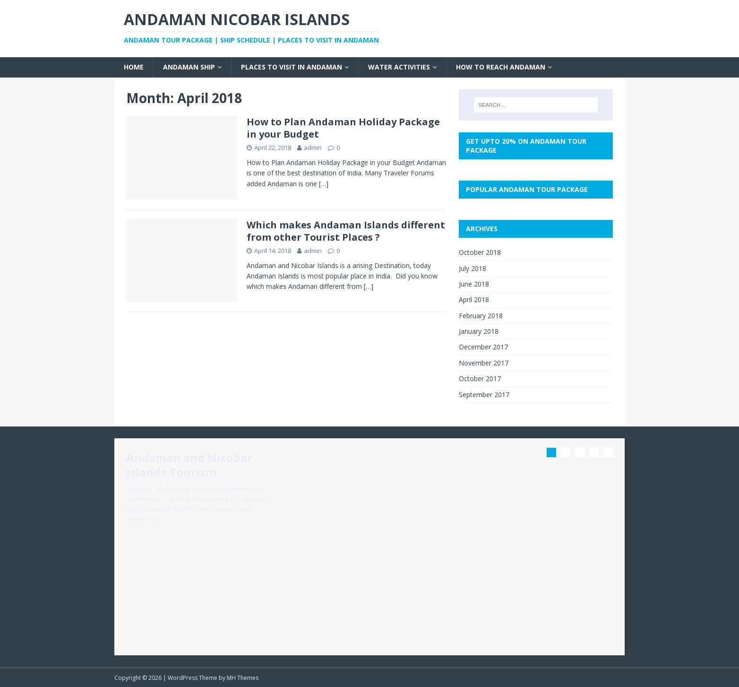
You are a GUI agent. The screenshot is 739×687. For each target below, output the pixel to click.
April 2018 (474, 299)
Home (134, 66)
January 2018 (478, 331)
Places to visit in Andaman (291, 66)
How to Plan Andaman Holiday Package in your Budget (343, 127)
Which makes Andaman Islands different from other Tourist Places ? (346, 230)
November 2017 (483, 362)
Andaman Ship (189, 66)
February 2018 (481, 315)
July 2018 (472, 268)
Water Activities (399, 66)
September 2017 (484, 394)
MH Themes (242, 678)
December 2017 (483, 346)
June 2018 (474, 283)
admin (313, 147)
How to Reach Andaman (500, 66)
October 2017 (480, 378)
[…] (323, 183)
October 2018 (480, 252)
